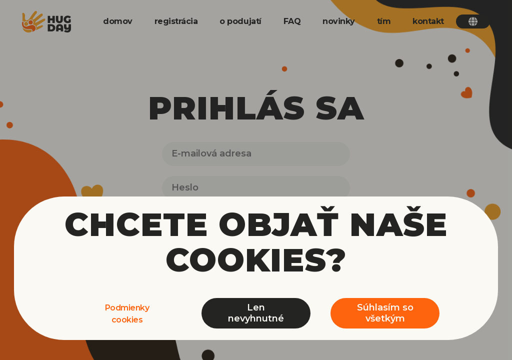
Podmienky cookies (127, 313)
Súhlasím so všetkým (385, 313)
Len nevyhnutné (256, 313)
